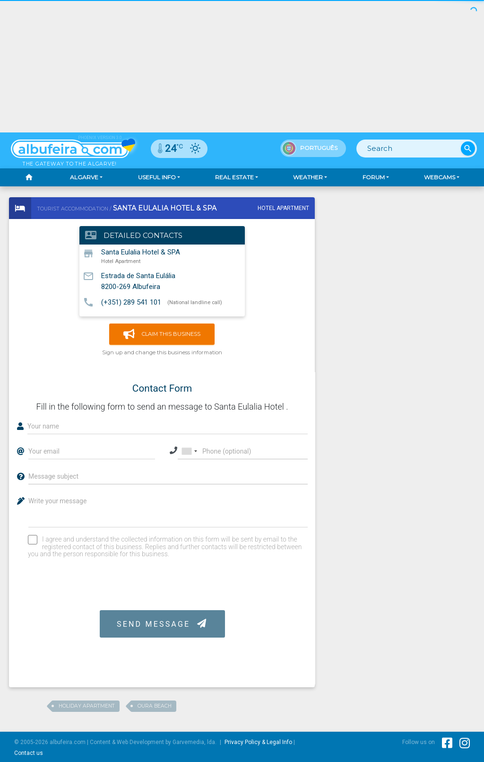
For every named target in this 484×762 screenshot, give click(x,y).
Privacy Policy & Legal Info (258, 742)
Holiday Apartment (87, 706)
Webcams (439, 177)
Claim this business (161, 334)
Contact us (28, 753)
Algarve (84, 177)
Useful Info (157, 177)
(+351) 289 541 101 (131, 302)
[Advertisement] (242, 66)
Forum (374, 177)
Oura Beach (155, 706)
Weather (308, 177)
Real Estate (234, 177)
